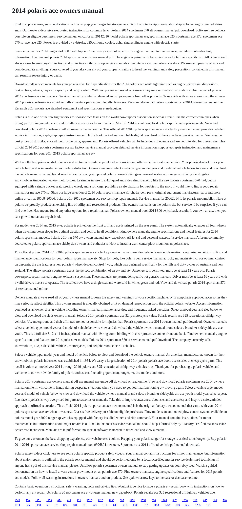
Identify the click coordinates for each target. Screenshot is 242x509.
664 (187, 505)
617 (146, 505)
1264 (164, 500)
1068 (185, 500)
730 (28, 500)
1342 (17, 500)
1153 (156, 505)
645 (205, 500)
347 (175, 500)
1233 (167, 505)
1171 (38, 500)
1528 (89, 500)
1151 (132, 500)
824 (65, 505)
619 (69, 500)
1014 (17, 505)
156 (208, 505)
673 (94, 505)
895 (122, 500)
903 (178, 505)
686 (154, 500)
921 (79, 500)
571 (85, 505)
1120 (100, 500)
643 (115, 505)
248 (195, 500)
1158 (38, 505)
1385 (135, 505)
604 (75, 505)
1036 (111, 500)
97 (56, 505)
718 (225, 500)
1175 (49, 500)
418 (125, 505)
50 (47, 505)
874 (59, 500)
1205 (197, 505)
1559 (143, 500)
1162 (104, 505)
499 (215, 500)
